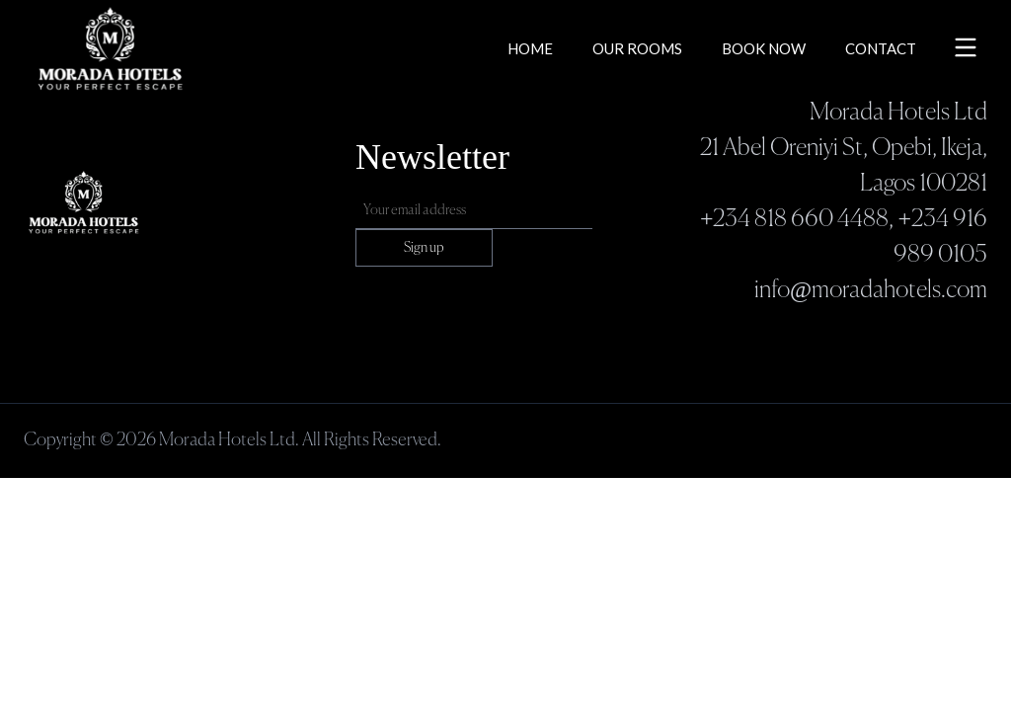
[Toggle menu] (965, 47)
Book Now (764, 48)
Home (530, 48)
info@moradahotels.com (870, 290)
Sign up (424, 248)
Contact (880, 48)
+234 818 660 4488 (795, 219)
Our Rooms (637, 48)
